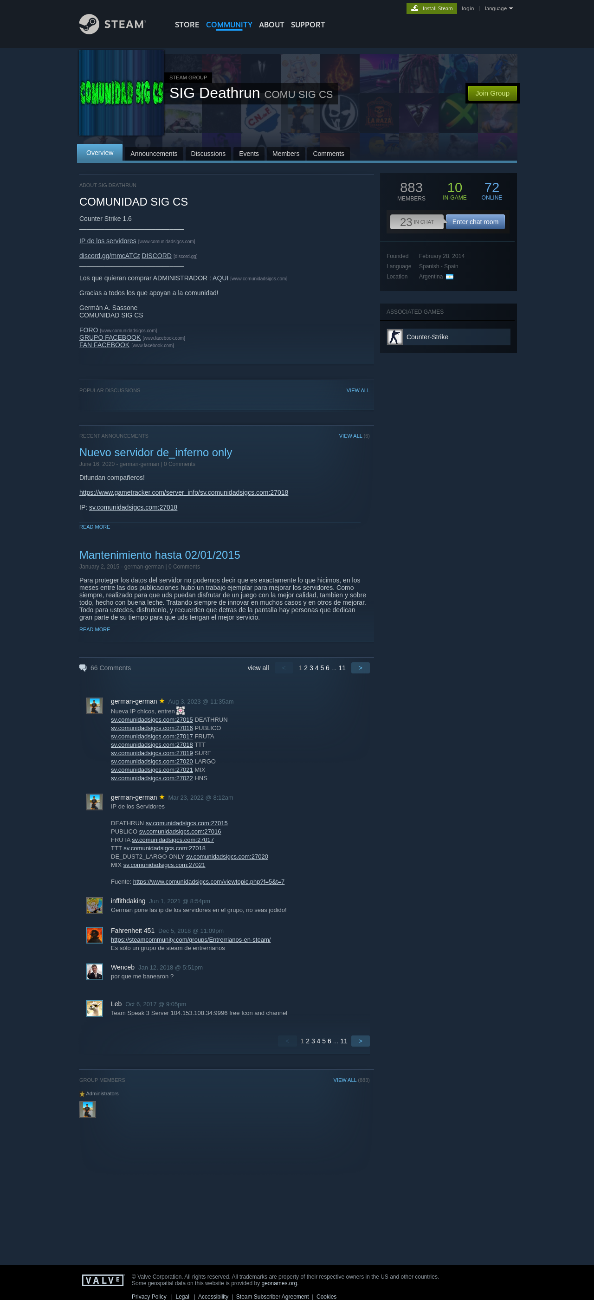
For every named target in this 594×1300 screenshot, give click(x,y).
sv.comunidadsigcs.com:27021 (152, 769)
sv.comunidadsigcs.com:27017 (152, 736)
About (271, 24)
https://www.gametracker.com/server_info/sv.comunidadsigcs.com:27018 (183, 492)
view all (258, 668)
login (468, 8)
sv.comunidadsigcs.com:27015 (152, 719)
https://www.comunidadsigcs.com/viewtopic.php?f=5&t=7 (209, 881)
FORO (88, 330)
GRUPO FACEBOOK (110, 337)
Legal (182, 1297)
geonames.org (279, 1283)
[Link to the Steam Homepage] (120, 32)
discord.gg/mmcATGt (109, 255)
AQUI (220, 278)
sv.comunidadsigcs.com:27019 (152, 753)
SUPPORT (308, 24)
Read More (94, 527)
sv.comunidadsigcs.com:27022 (152, 778)
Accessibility (213, 1297)
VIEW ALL (358, 390)
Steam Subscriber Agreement (272, 1297)
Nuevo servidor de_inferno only (155, 452)
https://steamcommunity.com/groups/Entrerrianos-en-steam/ (191, 939)
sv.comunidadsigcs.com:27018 (133, 507)
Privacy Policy (149, 1297)
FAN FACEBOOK (104, 345)
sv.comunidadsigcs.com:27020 (152, 761)
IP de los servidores (107, 241)
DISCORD (157, 255)
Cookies (326, 1297)
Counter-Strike (427, 337)
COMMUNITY (229, 24)
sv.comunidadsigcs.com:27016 (152, 727)
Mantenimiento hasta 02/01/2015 (159, 555)
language (496, 8)
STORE (187, 24)
